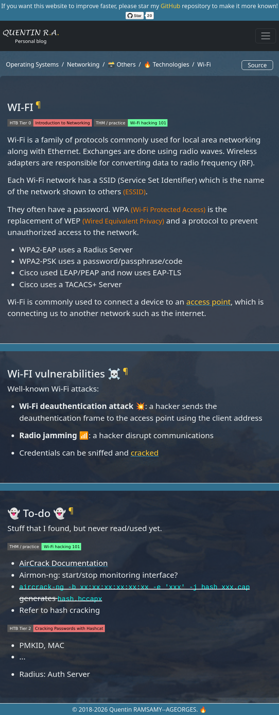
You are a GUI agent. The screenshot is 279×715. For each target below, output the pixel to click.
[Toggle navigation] (265, 35)
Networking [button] (83, 64)
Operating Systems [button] (32, 64)
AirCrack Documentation (63, 563)
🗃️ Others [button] (122, 64)
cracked (145, 452)
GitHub (171, 6)
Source (257, 65)
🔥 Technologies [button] (166, 64)
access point (208, 301)
